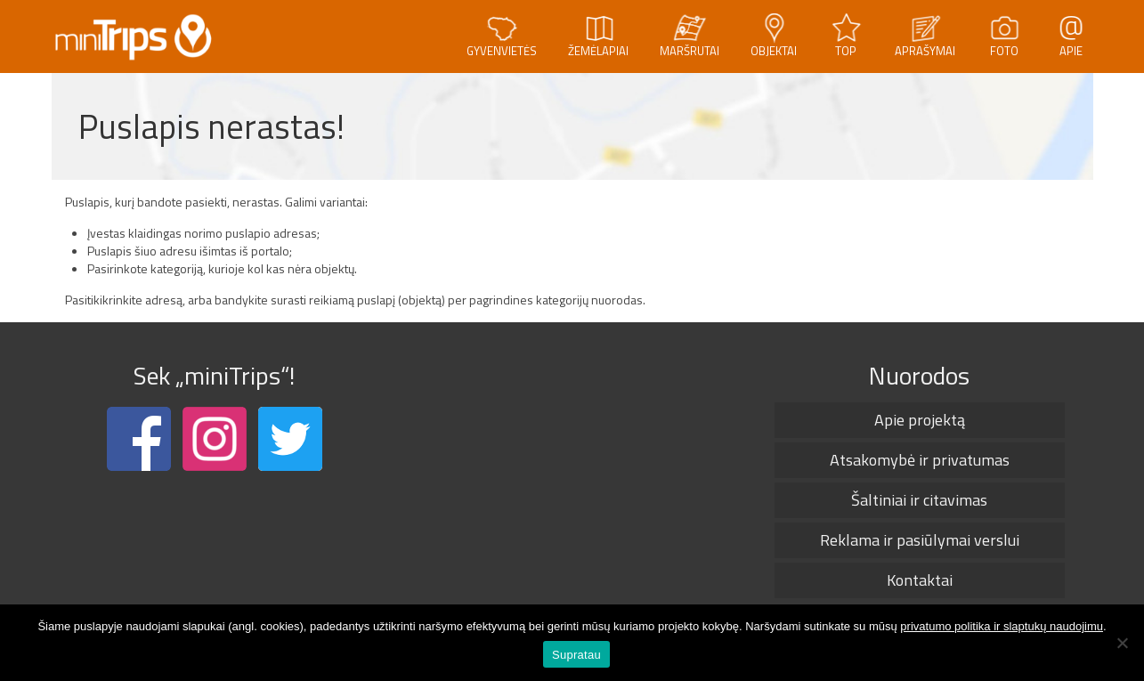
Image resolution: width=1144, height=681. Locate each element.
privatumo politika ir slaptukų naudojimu (1001, 626)
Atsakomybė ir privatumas (920, 460)
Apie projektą (919, 420)
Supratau (576, 654)
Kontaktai (920, 580)
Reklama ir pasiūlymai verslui (919, 540)
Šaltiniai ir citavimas (919, 500)
